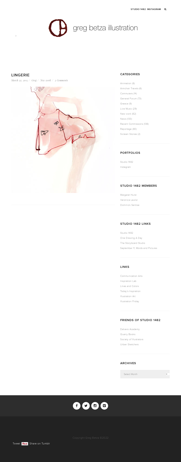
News (123, 118)
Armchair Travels (129, 88)
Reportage (126, 129)
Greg (34, 80)
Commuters (126, 93)
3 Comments (61, 80)
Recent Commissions (131, 124)
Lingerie (20, 75)
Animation (125, 83)
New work (45, 80)
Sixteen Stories (128, 134)
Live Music (126, 108)
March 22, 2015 (19, 80)
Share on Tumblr (40, 443)
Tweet (16, 443)
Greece (124, 103)
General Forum (128, 98)
